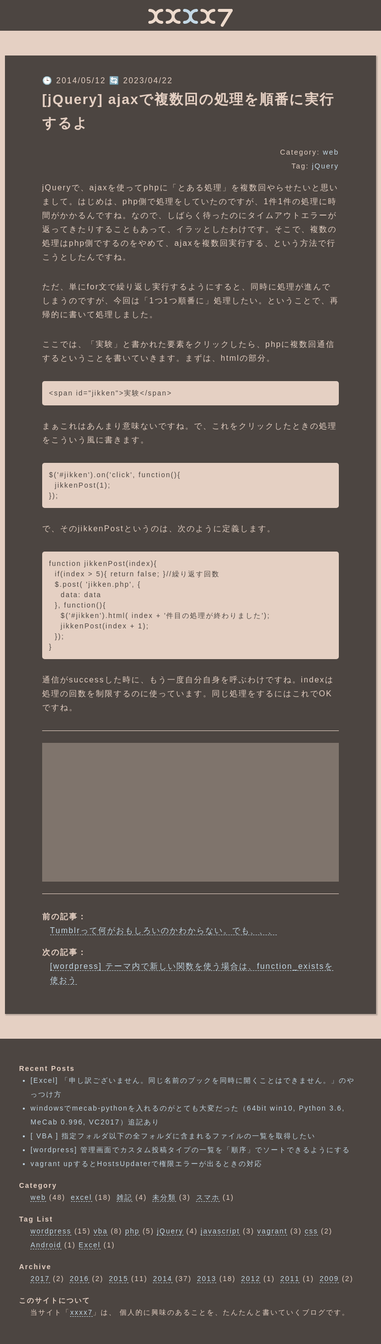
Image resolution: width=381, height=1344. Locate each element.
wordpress (50, 1231)
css (311, 1231)
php (132, 1231)
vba (101, 1231)
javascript (220, 1231)
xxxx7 (81, 1312)
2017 (40, 1279)
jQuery (325, 166)
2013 (206, 1279)
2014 (162, 1279)
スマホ (208, 1197)
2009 (329, 1279)
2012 (250, 1279)
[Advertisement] (190, 812)
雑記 (124, 1197)
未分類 (164, 1197)
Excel (90, 1245)
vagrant (272, 1231)
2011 (290, 1279)
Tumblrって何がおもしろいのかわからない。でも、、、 (163, 930)
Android (45, 1245)
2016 (79, 1279)
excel (81, 1197)
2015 (118, 1279)
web (331, 152)
